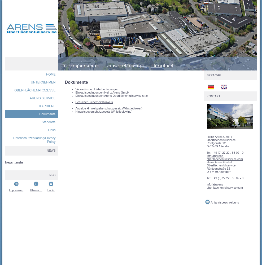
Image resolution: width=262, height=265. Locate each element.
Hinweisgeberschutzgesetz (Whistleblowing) (104, 111)
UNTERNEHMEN (43, 82)
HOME (51, 74)
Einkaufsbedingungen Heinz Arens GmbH (102, 92)
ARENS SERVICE (42, 98)
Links (51, 130)
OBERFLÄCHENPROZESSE (34, 90)
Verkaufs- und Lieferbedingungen (97, 89)
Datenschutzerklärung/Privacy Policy (34, 140)
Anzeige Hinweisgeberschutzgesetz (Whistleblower (109, 108)
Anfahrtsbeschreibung (225, 202)
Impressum (16, 190)
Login (51, 190)
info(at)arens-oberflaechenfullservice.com (225, 157)
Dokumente (47, 114)
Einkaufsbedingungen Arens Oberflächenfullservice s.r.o (112, 95)
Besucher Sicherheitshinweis (94, 102)
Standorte (48, 122)
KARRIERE (47, 106)
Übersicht (36, 190)
